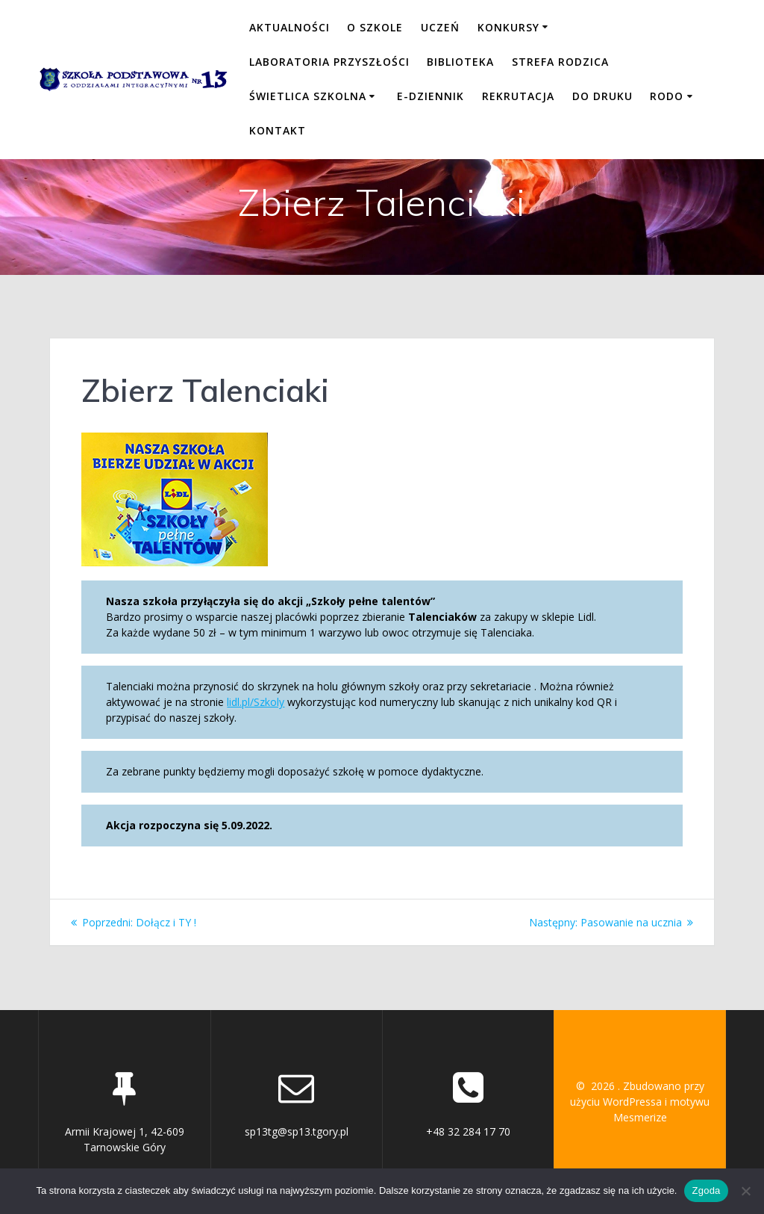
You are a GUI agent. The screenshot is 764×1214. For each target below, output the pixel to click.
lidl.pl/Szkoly (255, 702)
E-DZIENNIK (430, 96)
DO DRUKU (602, 96)
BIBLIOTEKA (460, 62)
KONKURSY (508, 27)
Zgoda (706, 1190)
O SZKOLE (375, 27)
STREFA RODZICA (560, 62)
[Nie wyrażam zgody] (745, 1190)
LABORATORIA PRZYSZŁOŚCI (329, 62)
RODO (666, 96)
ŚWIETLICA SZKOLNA (307, 96)
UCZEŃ (440, 27)
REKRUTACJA (518, 96)
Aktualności (289, 27)
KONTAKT (277, 130)
